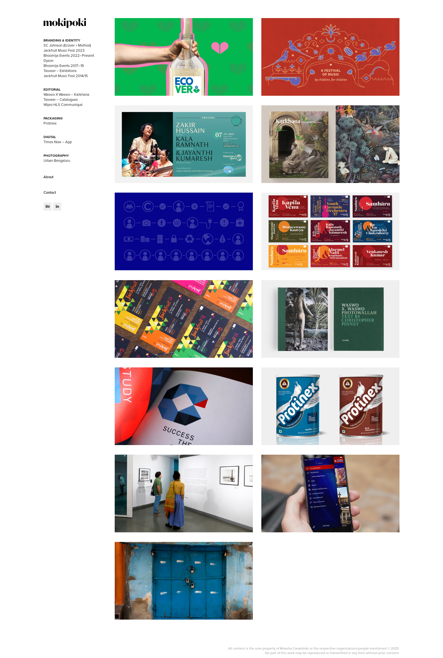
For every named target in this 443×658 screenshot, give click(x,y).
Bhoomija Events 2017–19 (64, 65)
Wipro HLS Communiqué (63, 104)
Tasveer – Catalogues (61, 99)
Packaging (53, 118)
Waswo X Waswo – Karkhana (66, 94)
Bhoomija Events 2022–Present (69, 55)
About (48, 177)
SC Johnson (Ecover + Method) (67, 45)
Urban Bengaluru (57, 160)
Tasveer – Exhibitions (60, 70)
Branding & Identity (62, 40)
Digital (50, 136)
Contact (50, 192)
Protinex (50, 123)
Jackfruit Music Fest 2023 (64, 50)
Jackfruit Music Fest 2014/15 (66, 75)
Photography (56, 155)
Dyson (48, 60)
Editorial (52, 89)
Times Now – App (58, 141)
